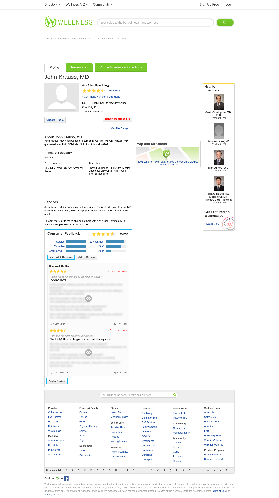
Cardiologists (148, 413)
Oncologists (148, 441)
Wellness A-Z (75, 4)
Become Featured (213, 459)
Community (101, 4)
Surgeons (147, 455)
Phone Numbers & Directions (121, 67)
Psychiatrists (179, 413)
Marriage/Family (181, 433)
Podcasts (178, 456)
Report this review (118, 271)
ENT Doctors (148, 422)
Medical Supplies (119, 417)
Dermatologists (149, 417)
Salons (83, 431)
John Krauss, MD (117, 38)
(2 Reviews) (113, 90)
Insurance (116, 447)
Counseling (179, 423)
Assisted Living (118, 427)
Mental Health (180, 408)
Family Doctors (149, 427)
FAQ (206, 431)
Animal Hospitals (56, 440)
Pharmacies (54, 450)
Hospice (115, 436)
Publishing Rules (212, 435)
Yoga (82, 440)
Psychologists (180, 417)
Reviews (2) (79, 67)
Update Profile (55, 119)
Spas (82, 435)
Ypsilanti (100, 38)
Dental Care (85, 446)
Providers (62, 38)
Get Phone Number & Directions (102, 96)
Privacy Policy (211, 421)
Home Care (116, 432)
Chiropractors (55, 412)
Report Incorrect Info (117, 118)
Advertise (209, 426)
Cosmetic (84, 412)
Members (178, 442)
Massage (53, 421)
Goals (176, 451)
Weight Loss (54, 431)
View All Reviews (61, 257)
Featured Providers (214, 454)
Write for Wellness (213, 445)
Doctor (73, 38)
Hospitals (53, 445)
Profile (54, 67)
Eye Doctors (54, 417)
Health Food (117, 412)
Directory (51, 4)
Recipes (177, 461)
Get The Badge (119, 128)
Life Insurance (118, 456)
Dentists (83, 450)
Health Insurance (119, 451)
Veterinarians (55, 454)
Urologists (147, 459)
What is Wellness (213, 440)
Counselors (179, 428)
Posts (176, 447)
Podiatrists (147, 450)
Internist (83, 38)
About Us (209, 412)
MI (92, 38)
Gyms (82, 421)
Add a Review (86, 257)
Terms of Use (219, 491)
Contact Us (210, 417)
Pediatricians (148, 445)
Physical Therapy (88, 426)
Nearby (218, 88)
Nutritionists (54, 426)
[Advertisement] (114, 50)
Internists (146, 431)
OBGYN (146, 436)
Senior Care (117, 422)
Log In (230, 4)
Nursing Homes (119, 441)
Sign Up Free (209, 4)
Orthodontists (86, 455)
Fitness (83, 417)
